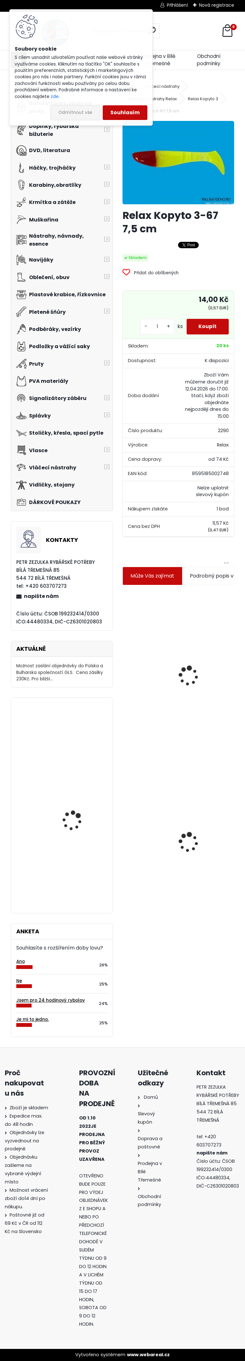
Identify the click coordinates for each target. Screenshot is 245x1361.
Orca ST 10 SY (68, 789)
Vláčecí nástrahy (162, 86)
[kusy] (155, 326)
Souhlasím (125, 112)
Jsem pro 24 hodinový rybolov (50, 1000)
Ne (19, 981)
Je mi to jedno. (32, 1019)
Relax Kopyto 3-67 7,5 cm (149, 825)
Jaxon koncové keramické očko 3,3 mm (150, 639)
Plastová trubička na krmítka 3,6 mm (211, 635)
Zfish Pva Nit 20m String (206, 836)
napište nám (41, 596)
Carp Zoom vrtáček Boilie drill (81, 851)
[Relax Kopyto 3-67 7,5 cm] (178, 162)
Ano (20, 961)
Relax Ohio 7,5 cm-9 (75, 729)
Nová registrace (216, 5)
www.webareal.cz (148, 1354)
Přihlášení (177, 5)
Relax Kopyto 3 (203, 99)
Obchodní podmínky (208, 60)
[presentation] (125, 660)
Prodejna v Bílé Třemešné (158, 60)
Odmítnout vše (75, 112)
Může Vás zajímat (152, 575)
